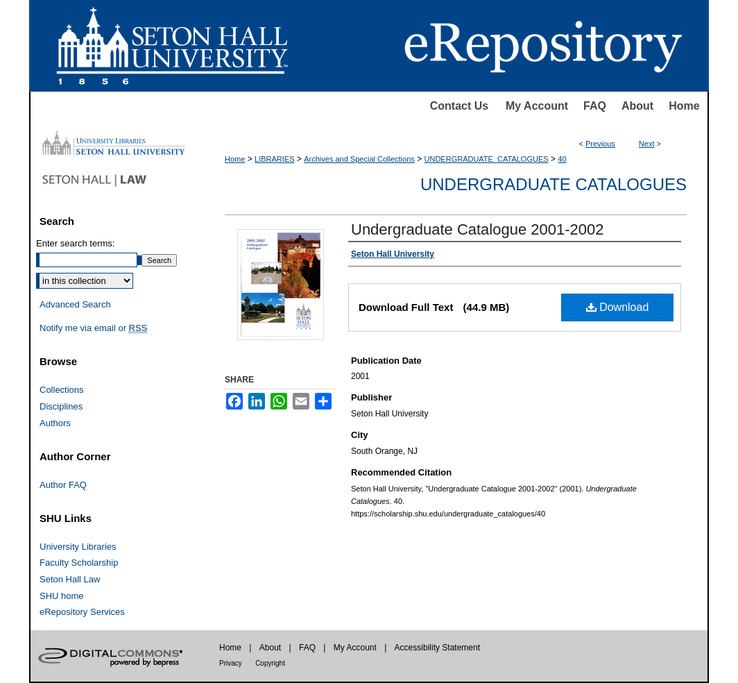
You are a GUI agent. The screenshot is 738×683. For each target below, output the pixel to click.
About (637, 106)
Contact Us (459, 106)
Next (647, 144)
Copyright (270, 663)
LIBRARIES (274, 159)
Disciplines (61, 406)
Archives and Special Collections (359, 159)
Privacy (230, 663)
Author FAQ (63, 485)
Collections (62, 390)
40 (562, 159)
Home (684, 106)
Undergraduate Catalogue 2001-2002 (477, 229)
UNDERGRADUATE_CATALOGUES (486, 159)
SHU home (62, 596)
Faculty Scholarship (79, 562)
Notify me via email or (93, 328)
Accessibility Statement (437, 647)
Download (617, 307)
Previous (600, 144)
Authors (55, 423)
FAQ (594, 106)
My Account (537, 106)
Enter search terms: (75, 243)
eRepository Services (82, 612)
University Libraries (78, 546)
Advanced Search (75, 304)
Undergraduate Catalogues (553, 184)
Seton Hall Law (70, 579)
